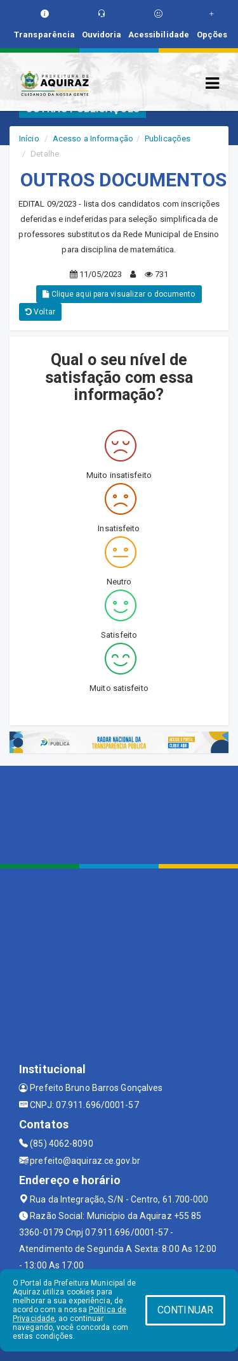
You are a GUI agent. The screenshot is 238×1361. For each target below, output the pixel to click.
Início (29, 138)
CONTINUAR (185, 1310)
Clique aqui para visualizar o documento (119, 294)
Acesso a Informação (93, 138)
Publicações (167, 138)
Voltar (40, 311)
